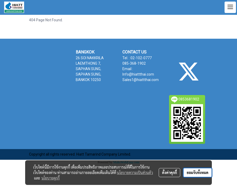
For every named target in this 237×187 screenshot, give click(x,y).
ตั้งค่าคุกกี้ (169, 172)
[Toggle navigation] (230, 7)
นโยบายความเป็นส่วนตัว (135, 172)
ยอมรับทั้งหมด (197, 172)
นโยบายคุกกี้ (50, 178)
